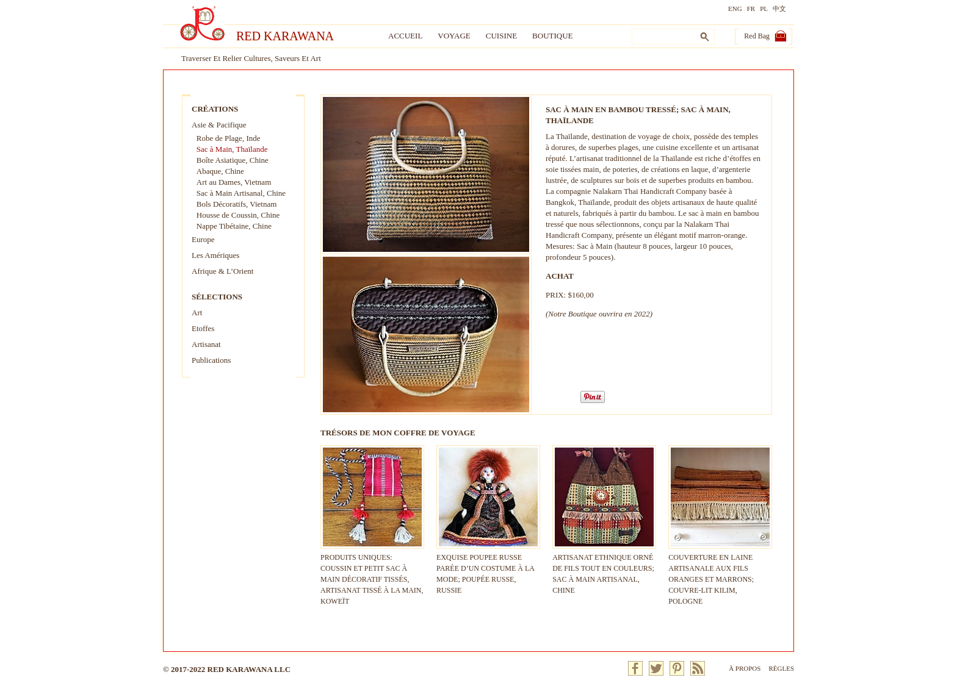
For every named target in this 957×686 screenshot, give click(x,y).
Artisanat (206, 344)
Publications (211, 360)
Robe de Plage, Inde (229, 138)
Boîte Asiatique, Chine (233, 160)
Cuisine (501, 35)
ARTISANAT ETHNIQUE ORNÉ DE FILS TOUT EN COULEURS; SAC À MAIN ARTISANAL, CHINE (604, 568)
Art (197, 312)
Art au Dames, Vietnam (234, 182)
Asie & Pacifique (219, 124)
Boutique (552, 35)
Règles (781, 668)
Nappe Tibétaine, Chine (234, 225)
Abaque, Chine (220, 171)
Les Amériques (215, 255)
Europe (203, 239)
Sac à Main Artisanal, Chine (241, 193)
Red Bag (757, 36)
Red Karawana (285, 36)
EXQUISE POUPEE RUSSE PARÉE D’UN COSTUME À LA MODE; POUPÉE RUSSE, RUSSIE (488, 568)
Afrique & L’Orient (222, 271)
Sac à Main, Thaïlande (232, 149)
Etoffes (203, 328)
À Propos (744, 668)
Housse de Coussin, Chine (238, 215)
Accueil (405, 35)
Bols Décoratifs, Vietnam (236, 204)
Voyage (454, 35)
